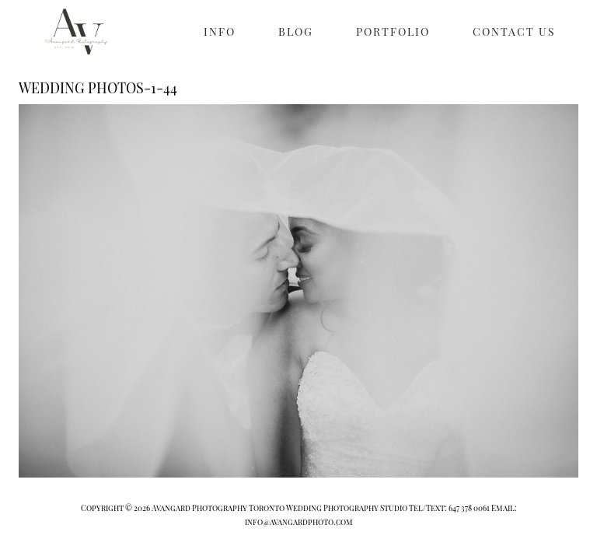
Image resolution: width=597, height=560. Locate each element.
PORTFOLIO (393, 31)
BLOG (295, 31)
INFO (220, 31)
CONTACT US (514, 31)
